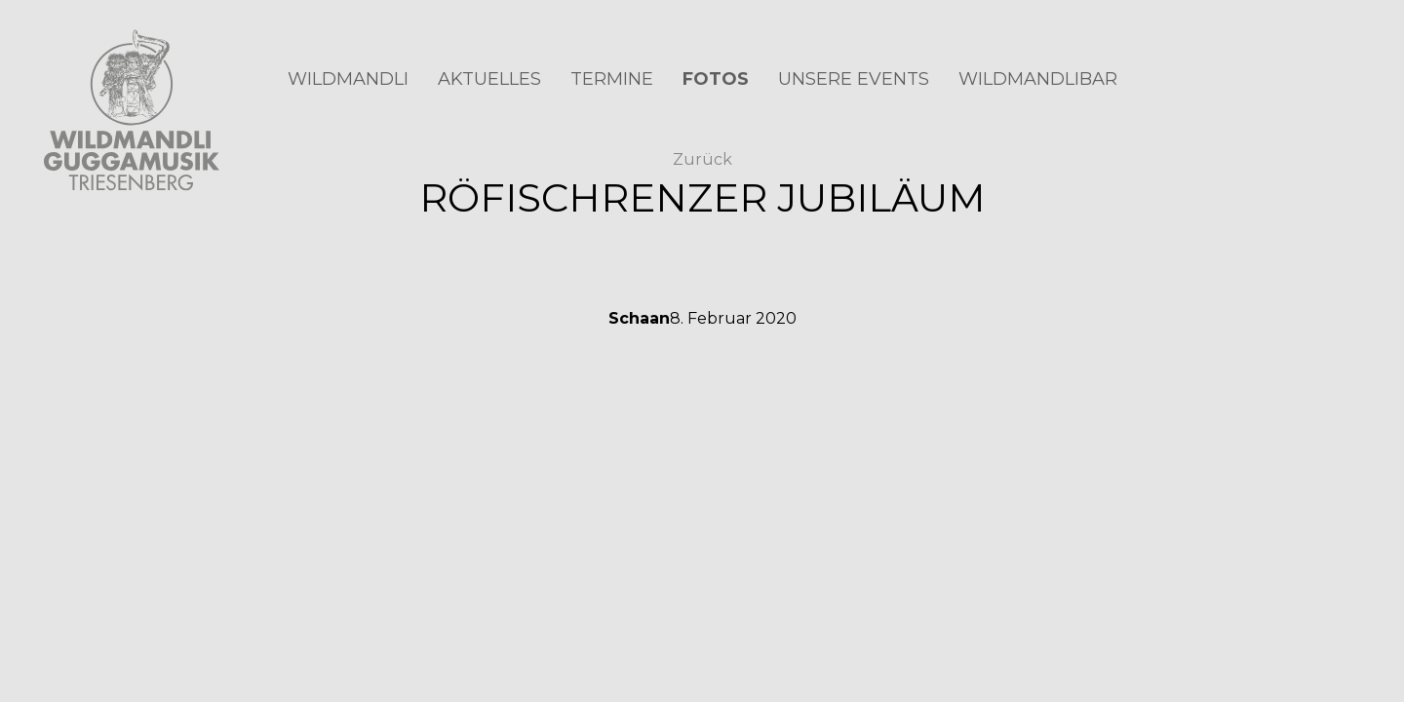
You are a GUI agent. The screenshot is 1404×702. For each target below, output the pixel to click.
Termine (611, 79)
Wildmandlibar (1037, 79)
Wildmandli (348, 79)
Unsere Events (853, 79)
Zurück (702, 159)
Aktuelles (489, 79)
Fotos (715, 79)
